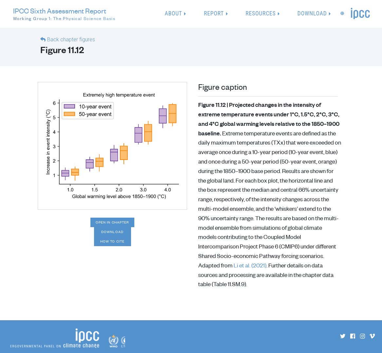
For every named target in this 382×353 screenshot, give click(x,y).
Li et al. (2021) (250, 265)
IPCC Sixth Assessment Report (64, 14)
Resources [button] (261, 13)
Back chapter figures (71, 39)
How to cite (112, 241)
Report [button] (214, 13)
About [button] (173, 13)
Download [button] (312, 13)
